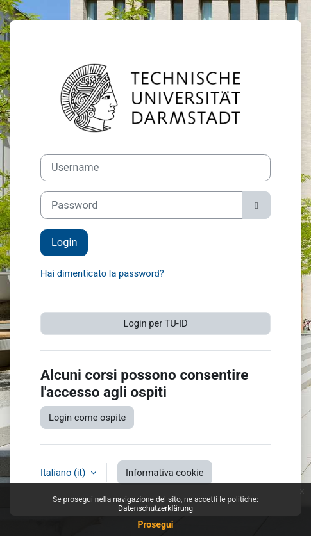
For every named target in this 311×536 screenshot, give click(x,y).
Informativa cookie (164, 472)
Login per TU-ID (156, 323)
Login (64, 242)
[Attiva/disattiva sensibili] (256, 205)
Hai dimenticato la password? (102, 273)
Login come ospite (87, 417)
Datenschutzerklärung (155, 508)
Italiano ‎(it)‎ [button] (64, 472)
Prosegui (155, 524)
